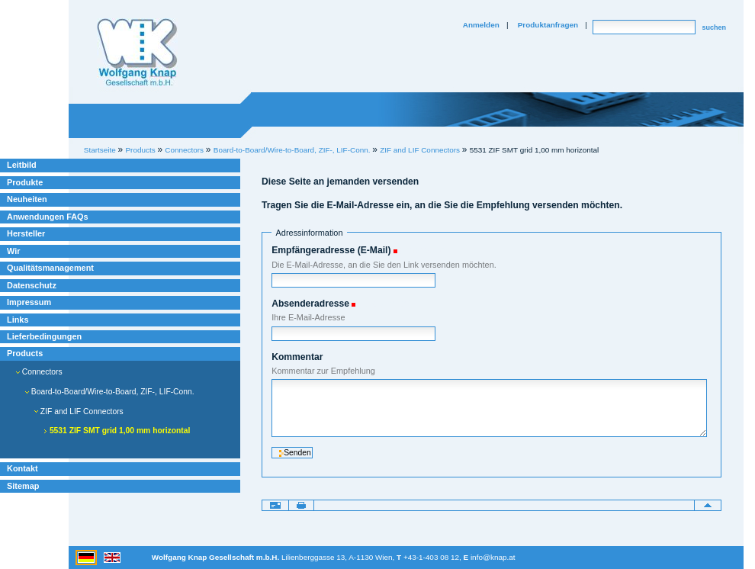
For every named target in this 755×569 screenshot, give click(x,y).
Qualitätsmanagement (50, 267)
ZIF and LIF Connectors (420, 150)
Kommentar (297, 357)
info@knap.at (493, 557)
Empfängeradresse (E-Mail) (330, 250)
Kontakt (22, 468)
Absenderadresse (310, 303)
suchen (714, 27)
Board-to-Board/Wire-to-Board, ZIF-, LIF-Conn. (292, 150)
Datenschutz (31, 285)
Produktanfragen (548, 25)
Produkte (25, 182)
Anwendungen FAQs (47, 216)
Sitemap (23, 485)
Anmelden (481, 25)
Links (18, 319)
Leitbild (22, 164)
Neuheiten (27, 199)
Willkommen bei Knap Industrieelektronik (137, 52)
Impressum (29, 302)
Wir (13, 251)
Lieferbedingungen (44, 336)
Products (25, 353)
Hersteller (26, 233)
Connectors (39, 372)
